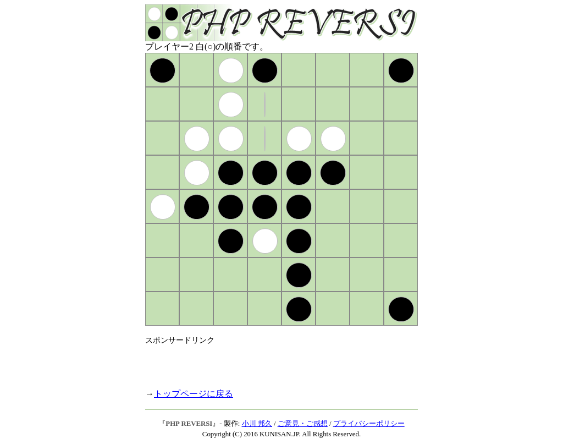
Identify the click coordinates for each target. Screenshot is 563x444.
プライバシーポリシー (369, 423)
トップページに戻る (193, 393)
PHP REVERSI (188, 423)
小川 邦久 (257, 423)
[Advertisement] (273, 362)
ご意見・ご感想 (303, 423)
